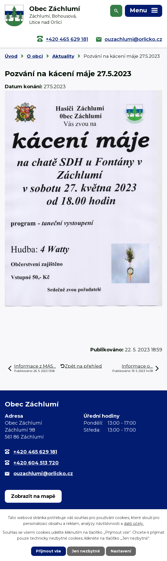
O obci (35, 56)
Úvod (11, 56)
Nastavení (121, 551)
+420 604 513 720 (36, 463)
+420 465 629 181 (67, 39)
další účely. (134, 523)
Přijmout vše (48, 551)
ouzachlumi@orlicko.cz (133, 39)
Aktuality (63, 56)
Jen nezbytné (86, 551)
